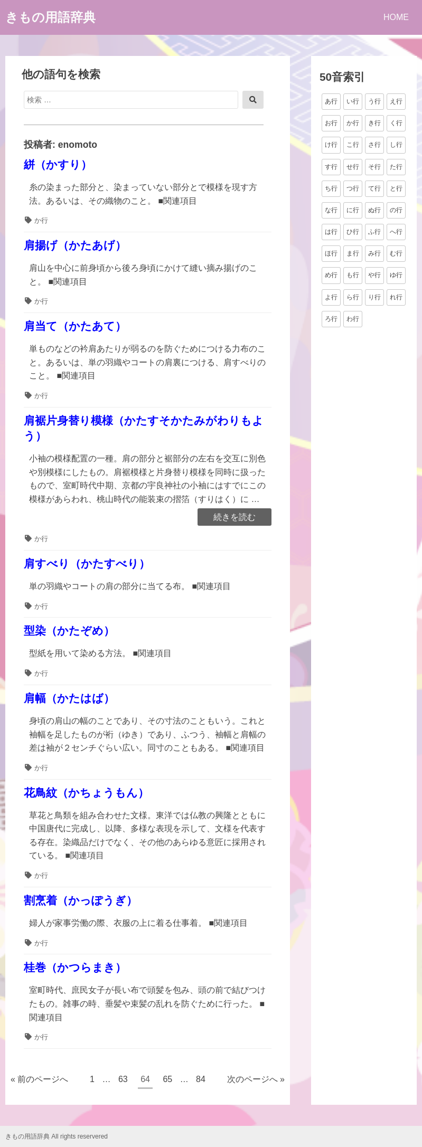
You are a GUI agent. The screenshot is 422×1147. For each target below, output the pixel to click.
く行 (396, 123)
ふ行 (374, 231)
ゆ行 (396, 275)
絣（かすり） (58, 164)
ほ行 (331, 253)
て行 (374, 188)
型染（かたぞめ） (69, 630)
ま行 (352, 253)
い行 (352, 101)
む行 (396, 253)
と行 (396, 188)
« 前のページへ (39, 1079)
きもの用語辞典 (50, 17)
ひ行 (352, 231)
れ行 (396, 297)
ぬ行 (374, 210)
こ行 (352, 144)
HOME (396, 17)
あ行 (331, 101)
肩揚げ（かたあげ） (75, 245)
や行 (374, 275)
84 (200, 1080)
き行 (374, 123)
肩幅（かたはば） (69, 698)
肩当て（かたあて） (75, 326)
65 (167, 1080)
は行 (331, 231)
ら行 (352, 297)
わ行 (352, 319)
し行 (396, 144)
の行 (396, 210)
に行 (352, 210)
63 (123, 1080)
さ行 (374, 144)
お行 (331, 123)
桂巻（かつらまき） (75, 967)
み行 (374, 253)
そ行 (374, 166)
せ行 (352, 166)
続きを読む (234, 518)
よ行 (331, 297)
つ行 (352, 188)
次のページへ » (256, 1079)
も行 (352, 275)
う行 (374, 101)
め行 (331, 275)
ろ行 (331, 319)
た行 (396, 166)
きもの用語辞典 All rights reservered (56, 1136)
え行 (396, 101)
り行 (374, 297)
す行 (331, 166)
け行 (331, 144)
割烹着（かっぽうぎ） (80, 900)
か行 (41, 220)
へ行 (396, 231)
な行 (331, 210)
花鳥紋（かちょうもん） (86, 792)
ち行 (331, 188)
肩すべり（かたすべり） (87, 563)
